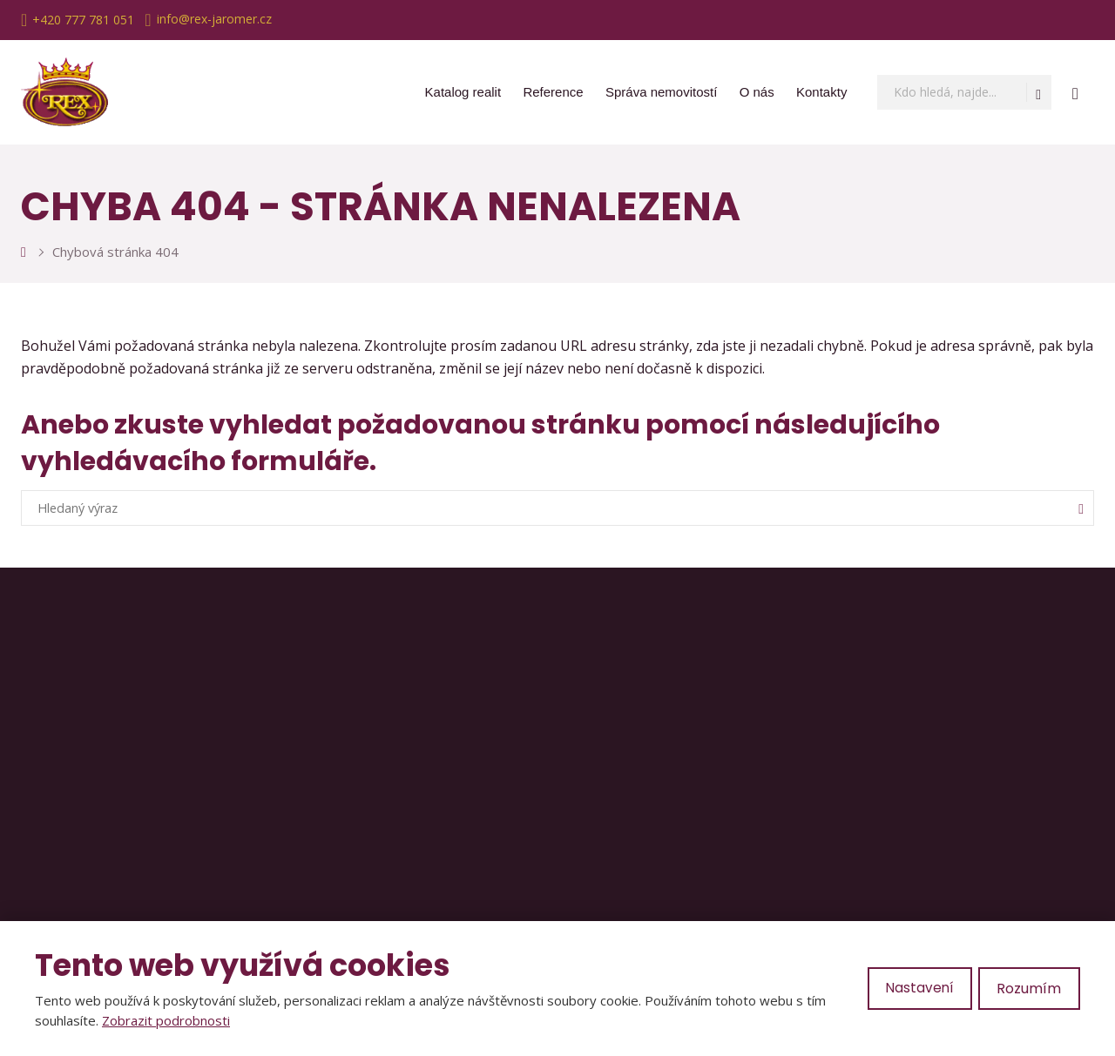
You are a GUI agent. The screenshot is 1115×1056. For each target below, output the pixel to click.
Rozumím (1029, 989)
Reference (553, 91)
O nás (757, 91)
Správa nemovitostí (661, 91)
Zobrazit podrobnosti (166, 1020)
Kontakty (821, 91)
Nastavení (918, 989)
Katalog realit (463, 91)
